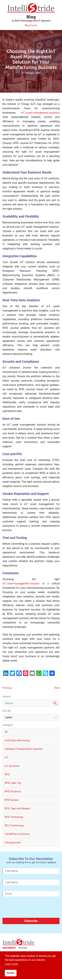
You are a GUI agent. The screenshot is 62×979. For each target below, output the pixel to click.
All (6, 731)
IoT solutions (12, 765)
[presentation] (27, 908)
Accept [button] (10, 972)
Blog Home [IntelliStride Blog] (31, 25)
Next (57, 687)
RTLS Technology (14, 825)
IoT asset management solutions (40, 112)
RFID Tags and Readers (17, 808)
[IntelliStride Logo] (31, 8)
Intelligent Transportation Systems (24, 748)
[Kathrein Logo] (14, 947)
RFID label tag (13, 782)
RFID (7, 774)
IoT (6, 757)
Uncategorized (13, 842)
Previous (7, 687)
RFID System (12, 799)
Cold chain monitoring (17, 740)
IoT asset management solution (21, 583)
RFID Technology (14, 817)
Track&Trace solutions (17, 834)
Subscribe (31, 921)
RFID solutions (13, 791)
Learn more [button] (11, 963)
